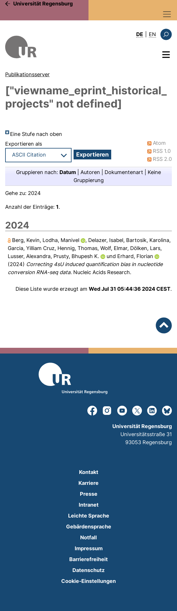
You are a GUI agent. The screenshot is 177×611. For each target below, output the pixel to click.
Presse (88, 494)
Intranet (89, 505)
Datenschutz (88, 570)
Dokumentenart (124, 172)
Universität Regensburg (43, 4)
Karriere (88, 483)
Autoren (90, 172)
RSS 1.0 (162, 151)
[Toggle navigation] (167, 14)
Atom (159, 143)
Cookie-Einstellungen (88, 581)
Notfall (88, 537)
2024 (34, 193)
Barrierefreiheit (88, 559)
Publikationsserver (27, 74)
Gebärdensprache (88, 527)
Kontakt (88, 472)
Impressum (89, 548)
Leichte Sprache (88, 516)
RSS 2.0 (162, 159)
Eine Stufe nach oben (36, 134)
